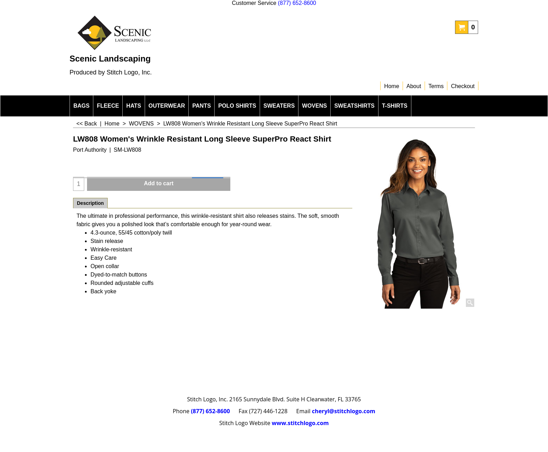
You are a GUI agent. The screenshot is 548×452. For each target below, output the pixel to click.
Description (90, 203)
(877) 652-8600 (297, 3)
